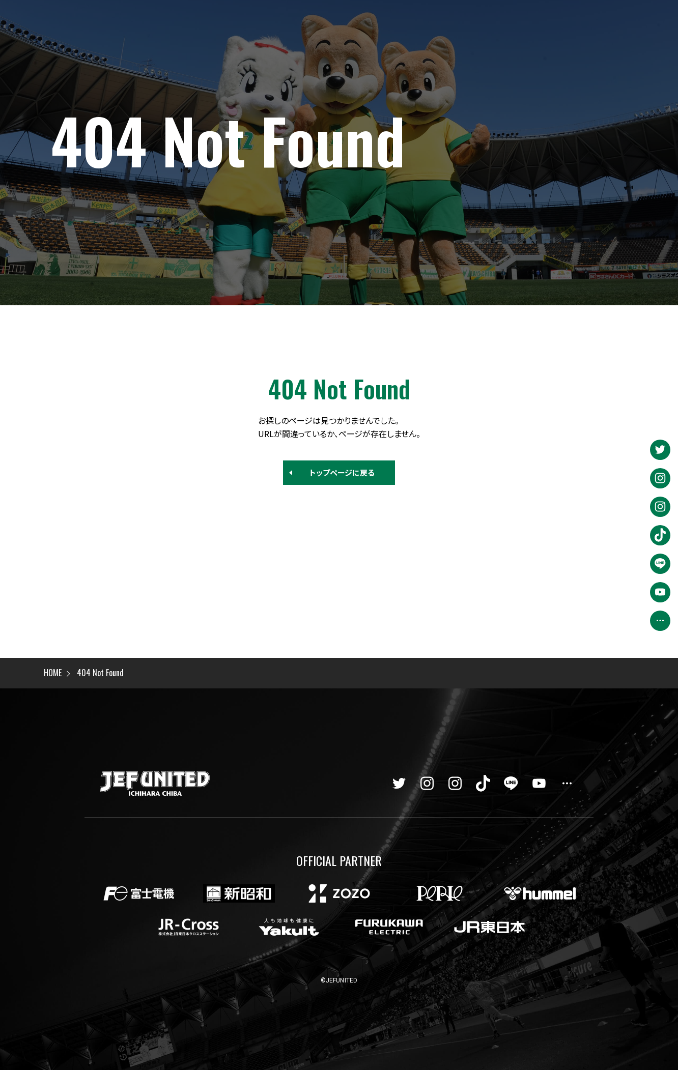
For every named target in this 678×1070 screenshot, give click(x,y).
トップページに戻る (342, 472)
